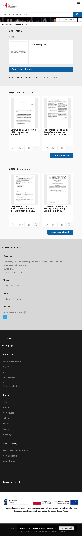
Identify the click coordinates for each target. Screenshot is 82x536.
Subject (6, 418)
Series (6, 429)
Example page (9, 461)
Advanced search (66, 19)
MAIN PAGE (7, 24)
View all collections (11, 386)
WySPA (6, 366)
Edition (6, 423)
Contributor (8, 413)
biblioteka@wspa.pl (12, 299)
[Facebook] (5, 317)
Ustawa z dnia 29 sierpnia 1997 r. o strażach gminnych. (23, 132)
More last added (61, 155)
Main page (7, 345)
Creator (6, 407)
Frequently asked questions (15, 450)
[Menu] (78, 2)
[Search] (77, 14)
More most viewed (60, 232)
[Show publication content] (28, 148)
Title (5, 402)
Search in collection (22, 69)
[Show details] (35, 148)
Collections (19, 24)
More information (48, 528)
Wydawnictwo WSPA (12, 361)
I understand (66, 528)
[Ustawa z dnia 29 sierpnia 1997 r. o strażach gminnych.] (24, 113)
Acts (5, 372)
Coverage (7, 434)
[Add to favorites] (13, 148)
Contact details (10, 456)
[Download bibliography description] (21, 148)
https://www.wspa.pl (12, 312)
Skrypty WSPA (9, 377)
